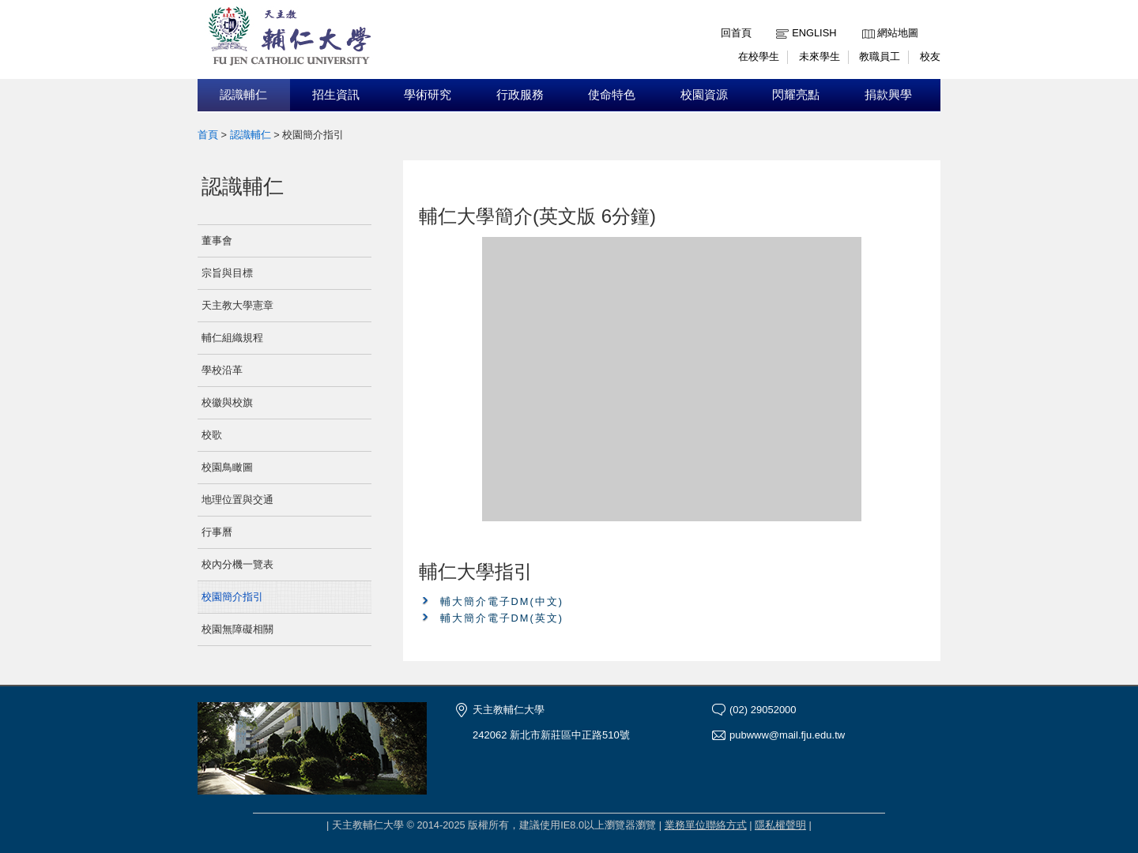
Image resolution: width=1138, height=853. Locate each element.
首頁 (208, 135)
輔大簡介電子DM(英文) (501, 618)
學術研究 (427, 94)
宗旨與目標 (227, 273)
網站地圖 (897, 33)
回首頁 (736, 33)
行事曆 (217, 532)
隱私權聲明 (780, 825)
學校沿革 (222, 370)
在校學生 (758, 56)
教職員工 (879, 56)
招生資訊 (336, 94)
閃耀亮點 (796, 94)
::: (865, 21)
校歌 (212, 435)
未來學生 (819, 56)
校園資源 (704, 94)
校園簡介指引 (232, 597)
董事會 (217, 240)
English (814, 33)
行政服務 (520, 94)
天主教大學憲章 (237, 305)
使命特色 (611, 94)
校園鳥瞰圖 (227, 467)
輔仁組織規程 (232, 338)
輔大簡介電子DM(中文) (501, 601)
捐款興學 (888, 94)
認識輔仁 (243, 94)
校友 (930, 56)
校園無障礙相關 (237, 629)
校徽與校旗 (227, 402)
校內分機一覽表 (237, 564)
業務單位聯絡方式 (706, 825)
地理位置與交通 (237, 499)
